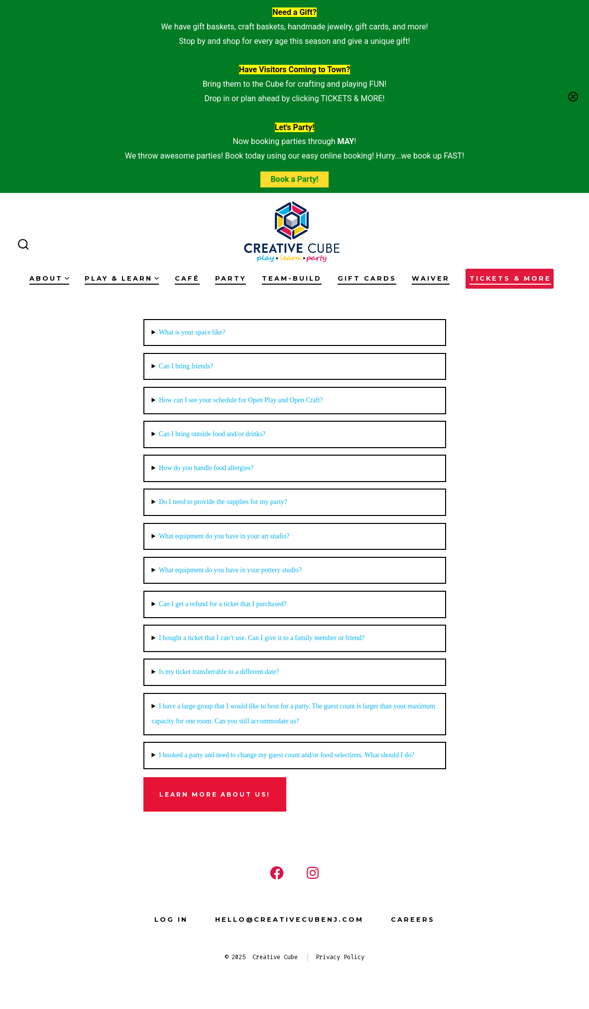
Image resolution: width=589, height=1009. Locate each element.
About (49, 278)
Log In (171, 919)
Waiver (431, 278)
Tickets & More (510, 278)
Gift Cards (367, 278)
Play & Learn (122, 278)
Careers (413, 919)
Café (187, 278)
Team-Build (292, 278)
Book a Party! (294, 179)
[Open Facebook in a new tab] (277, 873)
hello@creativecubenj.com (289, 919)
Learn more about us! (214, 794)
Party (230, 278)
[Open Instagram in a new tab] (313, 873)
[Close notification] (573, 97)
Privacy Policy (340, 957)
